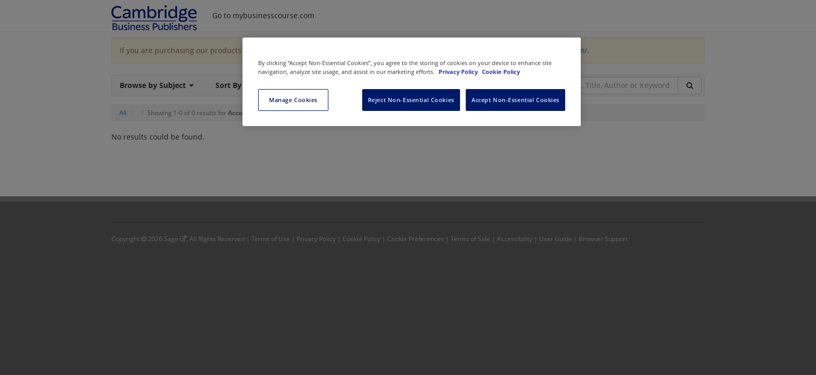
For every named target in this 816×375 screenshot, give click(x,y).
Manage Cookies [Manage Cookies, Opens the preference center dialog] (293, 100)
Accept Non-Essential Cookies (515, 100)
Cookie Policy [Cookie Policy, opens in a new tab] (501, 72)
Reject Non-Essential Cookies (411, 100)
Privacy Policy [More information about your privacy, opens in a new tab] (459, 72)
